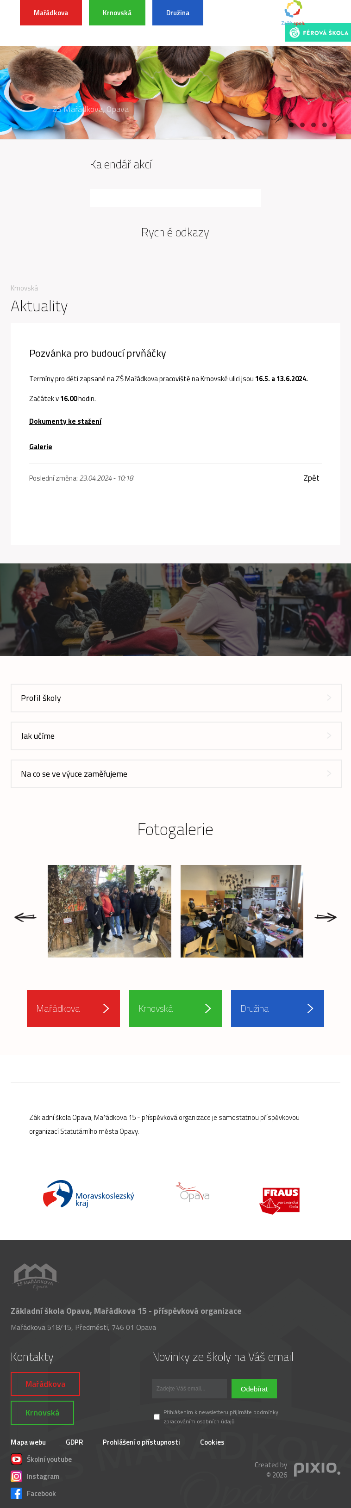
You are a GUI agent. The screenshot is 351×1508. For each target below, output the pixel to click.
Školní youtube (41, 1458)
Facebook (33, 1492)
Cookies (212, 1442)
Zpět (312, 478)
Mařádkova (51, 12)
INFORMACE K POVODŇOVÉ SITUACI (243, 23)
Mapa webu (28, 1442)
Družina (177, 12)
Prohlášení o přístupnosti (141, 1442)
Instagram (35, 1475)
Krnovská (117, 12)
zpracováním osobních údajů (198, 1421)
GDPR (74, 1442)
